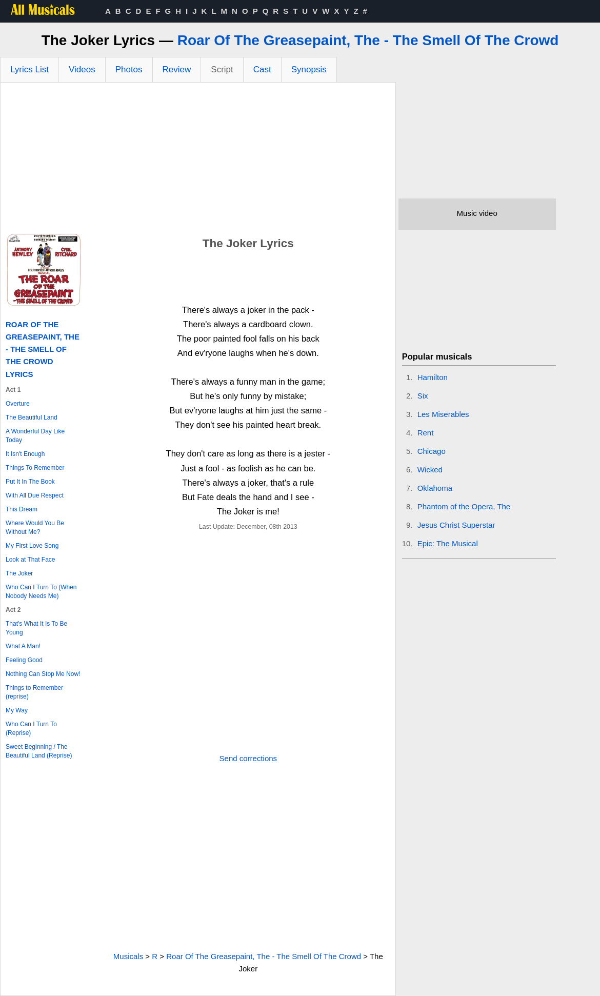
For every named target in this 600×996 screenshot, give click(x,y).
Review (177, 69)
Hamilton (432, 377)
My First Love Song (32, 545)
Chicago (431, 451)
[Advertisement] (198, 159)
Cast (262, 69)
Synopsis (309, 69)
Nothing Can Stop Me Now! (43, 674)
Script (222, 69)
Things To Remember (35, 467)
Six (422, 395)
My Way (17, 710)
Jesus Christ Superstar (456, 525)
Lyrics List (29, 69)
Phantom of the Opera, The (464, 506)
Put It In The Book (30, 481)
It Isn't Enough (25, 453)
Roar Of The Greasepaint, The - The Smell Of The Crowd (368, 40)
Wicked (430, 469)
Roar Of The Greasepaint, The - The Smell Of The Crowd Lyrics (42, 349)
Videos (82, 69)
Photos (129, 69)
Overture (18, 403)
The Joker (19, 573)
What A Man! (23, 646)
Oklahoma (434, 488)
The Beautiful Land (31, 417)
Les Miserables (443, 414)
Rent (425, 432)
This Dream (21, 509)
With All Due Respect (35, 495)
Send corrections (248, 758)
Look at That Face (30, 559)
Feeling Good (24, 660)
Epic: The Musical (447, 543)
